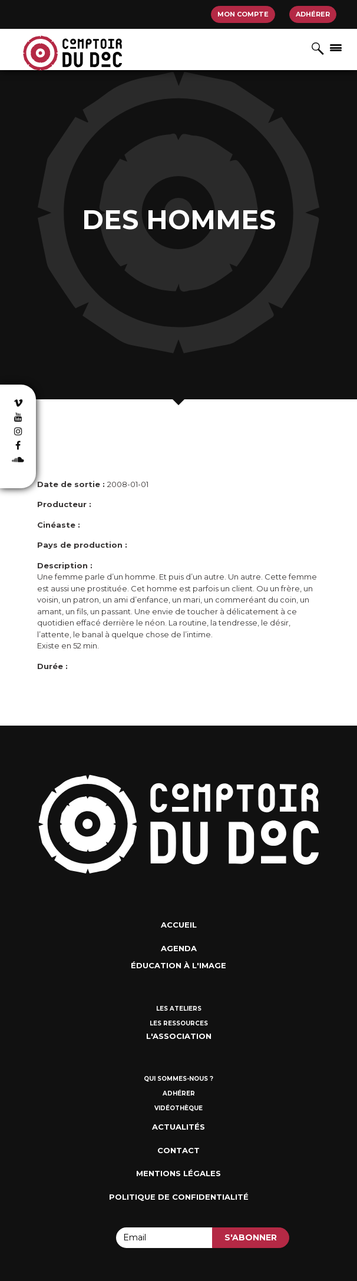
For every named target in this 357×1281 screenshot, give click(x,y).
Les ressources (179, 1023)
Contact (178, 1150)
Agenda (179, 948)
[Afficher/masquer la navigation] (335, 47)
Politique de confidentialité (179, 1196)
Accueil (179, 924)
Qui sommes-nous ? (178, 1079)
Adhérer (313, 14)
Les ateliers (178, 1008)
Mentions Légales (178, 1173)
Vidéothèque (178, 1108)
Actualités (178, 1126)
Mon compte (243, 14)
